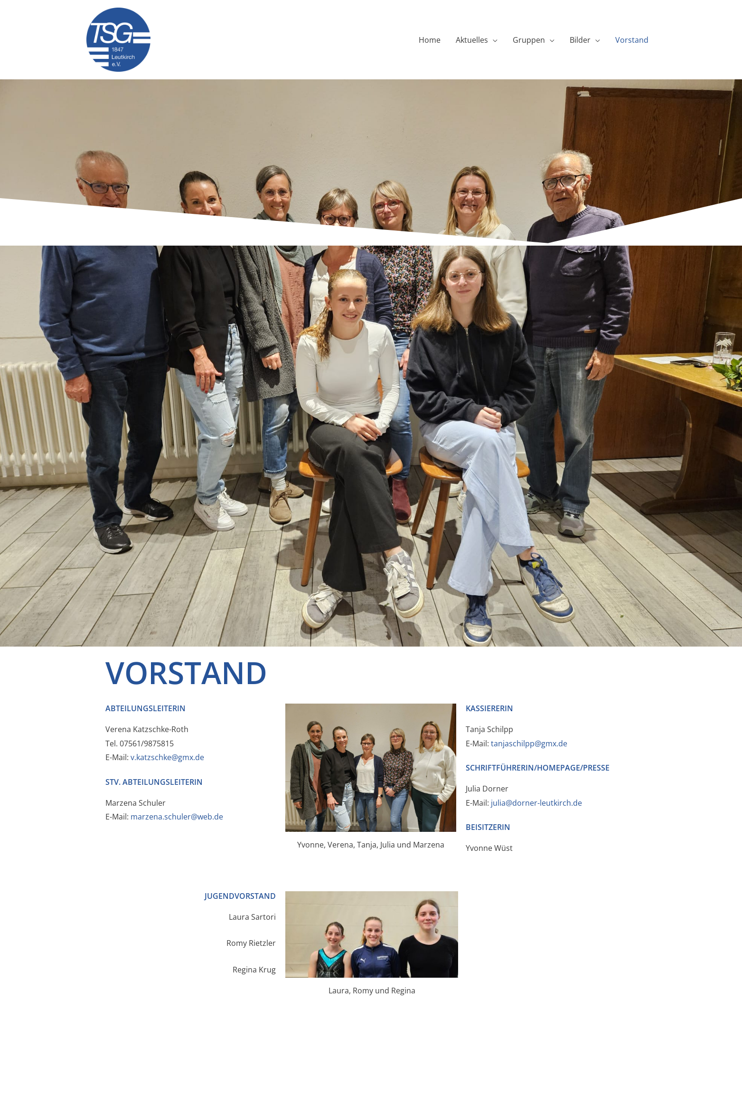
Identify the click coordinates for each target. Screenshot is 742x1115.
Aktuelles (472, 40)
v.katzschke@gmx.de (167, 757)
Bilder (580, 40)
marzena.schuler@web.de (177, 816)
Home (430, 40)
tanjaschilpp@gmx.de (529, 743)
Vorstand (631, 40)
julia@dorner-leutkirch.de (537, 803)
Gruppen (529, 40)
